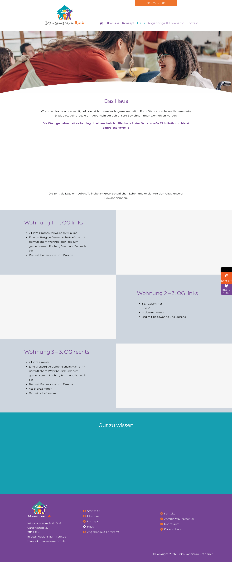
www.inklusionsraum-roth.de (46, 541)
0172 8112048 (158, 3)
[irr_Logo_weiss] (39, 499)
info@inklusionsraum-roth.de (46, 536)
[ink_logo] (64, 6)
